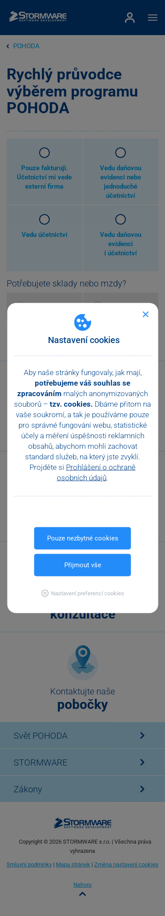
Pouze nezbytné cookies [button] (82, 538)
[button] (82, 593)
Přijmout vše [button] (82, 565)
